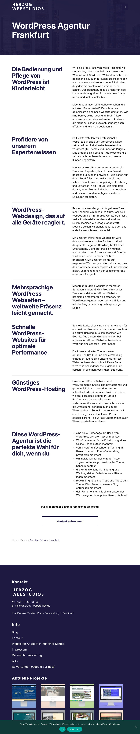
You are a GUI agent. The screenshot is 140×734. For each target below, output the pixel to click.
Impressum (19, 649)
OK (62, 729)
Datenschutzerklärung (27, 655)
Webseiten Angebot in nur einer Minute (38, 643)
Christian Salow (38, 540)
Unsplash (54, 540)
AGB (15, 661)
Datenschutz (75, 729)
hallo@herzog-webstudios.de (32, 605)
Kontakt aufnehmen (70, 521)
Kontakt (17, 638)
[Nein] (136, 727)
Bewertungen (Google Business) (33, 666)
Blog (15, 632)
